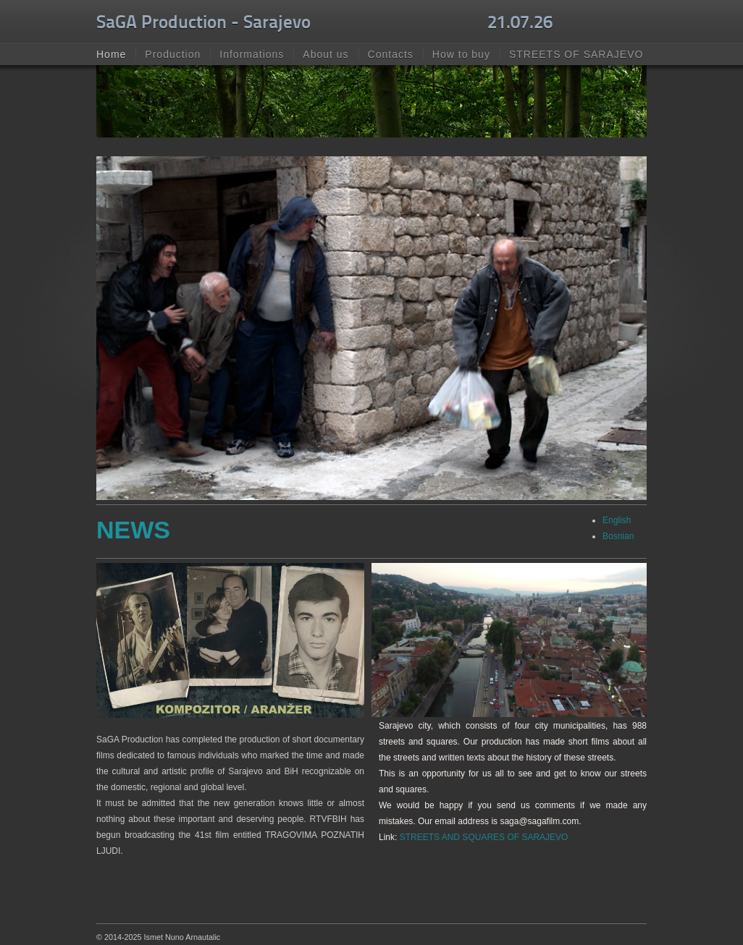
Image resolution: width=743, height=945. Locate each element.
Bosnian (618, 536)
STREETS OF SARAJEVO (576, 54)
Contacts (391, 54)
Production (173, 54)
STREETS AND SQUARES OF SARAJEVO (484, 837)
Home (111, 54)
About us (325, 54)
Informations (251, 54)
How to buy (461, 54)
